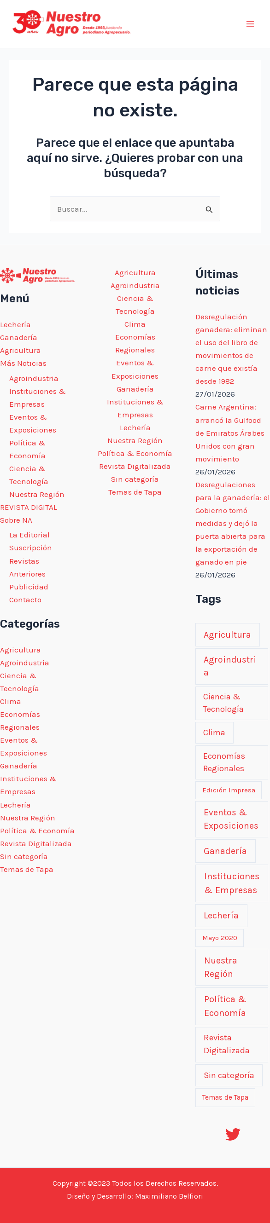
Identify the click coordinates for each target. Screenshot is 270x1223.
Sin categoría (24, 856)
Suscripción (30, 547)
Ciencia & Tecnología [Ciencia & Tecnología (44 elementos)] (223, 703)
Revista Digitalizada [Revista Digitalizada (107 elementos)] (227, 1044)
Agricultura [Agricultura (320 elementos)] (227, 634)
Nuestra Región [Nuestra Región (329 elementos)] (220, 967)
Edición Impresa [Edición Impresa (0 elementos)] (228, 790)
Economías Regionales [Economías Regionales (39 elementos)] (224, 762)
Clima (10, 701)
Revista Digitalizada (36, 843)
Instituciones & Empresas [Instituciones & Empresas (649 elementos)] (231, 883)
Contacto (25, 599)
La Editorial (29, 534)
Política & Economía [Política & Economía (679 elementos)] (225, 1006)
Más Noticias (23, 363)
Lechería (15, 324)
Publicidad (28, 586)
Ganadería (18, 337)
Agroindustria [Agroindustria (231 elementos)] (230, 666)
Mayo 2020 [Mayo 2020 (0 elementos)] (219, 938)
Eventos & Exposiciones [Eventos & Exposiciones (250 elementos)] (231, 819)
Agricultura (20, 350)
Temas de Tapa (26, 869)
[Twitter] (233, 1134)
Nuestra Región (37, 494)
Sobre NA (16, 520)
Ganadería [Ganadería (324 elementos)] (225, 851)
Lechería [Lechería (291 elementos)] (221, 915)
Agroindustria (34, 378)
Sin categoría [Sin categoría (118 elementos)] (229, 1075)
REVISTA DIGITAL (28, 507)
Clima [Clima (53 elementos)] (214, 732)
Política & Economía (37, 830)
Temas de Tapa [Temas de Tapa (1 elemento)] (225, 1097)
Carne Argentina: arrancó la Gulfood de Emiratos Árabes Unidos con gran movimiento (229, 432)
